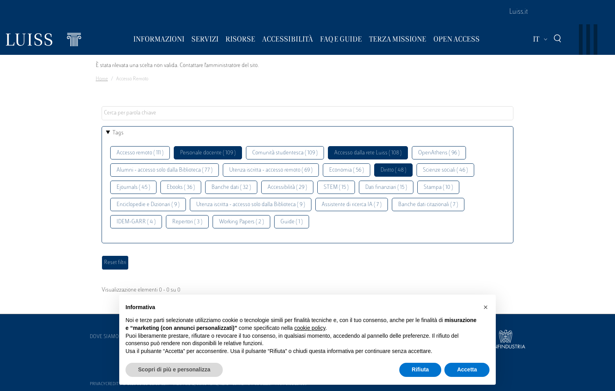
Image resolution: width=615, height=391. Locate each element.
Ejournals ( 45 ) (133, 187)
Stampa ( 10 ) (438, 187)
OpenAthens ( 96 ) (439, 153)
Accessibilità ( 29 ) (287, 187)
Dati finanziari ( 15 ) (386, 187)
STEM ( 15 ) (336, 187)
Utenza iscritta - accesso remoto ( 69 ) (271, 170)
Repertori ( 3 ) (187, 222)
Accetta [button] (467, 369)
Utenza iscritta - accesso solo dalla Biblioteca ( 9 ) (250, 205)
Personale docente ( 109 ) (208, 153)
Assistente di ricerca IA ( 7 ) (352, 205)
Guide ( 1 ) (291, 222)
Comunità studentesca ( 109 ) (285, 153)
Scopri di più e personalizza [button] (174, 369)
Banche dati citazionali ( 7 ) (428, 205)
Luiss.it (518, 12)
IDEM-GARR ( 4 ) (136, 222)
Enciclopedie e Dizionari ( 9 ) (148, 205)
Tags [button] (118, 133)
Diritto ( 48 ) (393, 170)
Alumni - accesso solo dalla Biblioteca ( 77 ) (164, 170)
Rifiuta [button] (420, 369)
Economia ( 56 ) (346, 170)
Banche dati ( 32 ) (231, 187)
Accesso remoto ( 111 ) (140, 153)
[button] (485, 307)
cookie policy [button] (309, 328)
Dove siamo (104, 337)
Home (102, 79)
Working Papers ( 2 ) (241, 222)
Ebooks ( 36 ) (181, 187)
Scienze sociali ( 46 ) (445, 170)
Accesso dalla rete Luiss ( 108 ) (368, 153)
